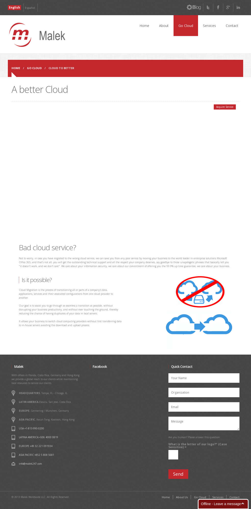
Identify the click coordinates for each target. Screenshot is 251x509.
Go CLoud (34, 68)
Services (209, 25)
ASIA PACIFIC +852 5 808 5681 (36, 455)
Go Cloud (185, 25)
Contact (232, 25)
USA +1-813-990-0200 (31, 428)
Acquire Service (224, 107)
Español (30, 8)
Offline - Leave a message (221, 504)
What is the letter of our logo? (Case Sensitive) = (197, 446)
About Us (182, 497)
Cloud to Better (61, 68)
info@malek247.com (30, 463)
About (164, 25)
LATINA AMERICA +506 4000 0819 (38, 437)
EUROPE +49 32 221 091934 (35, 446)
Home (144, 25)
